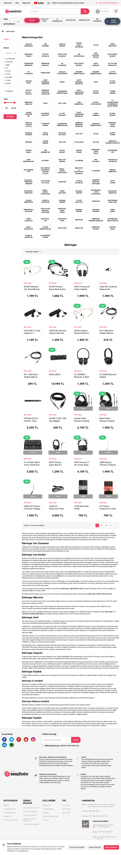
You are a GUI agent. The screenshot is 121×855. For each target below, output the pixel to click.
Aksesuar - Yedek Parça (112, 124)
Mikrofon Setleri (96, 228)
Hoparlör (7, 816)
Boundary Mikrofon (28, 192)
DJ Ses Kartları (79, 201)
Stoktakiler (8, 91)
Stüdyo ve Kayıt (44, 20)
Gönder (76, 740)
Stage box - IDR (45, 220)
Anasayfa (46, 805)
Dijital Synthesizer (96, 103)
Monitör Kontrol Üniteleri (96, 182)
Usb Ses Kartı (29, 82)
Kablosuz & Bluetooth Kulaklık (78, 170)
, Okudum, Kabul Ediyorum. (61, 746)
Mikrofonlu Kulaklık (28, 210)
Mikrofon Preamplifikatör (112, 142)
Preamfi (28, 142)
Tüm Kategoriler (11, 21)
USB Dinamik (45, 45)
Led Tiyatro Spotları (45, 182)
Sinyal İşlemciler (28, 228)
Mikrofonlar (84, 20)
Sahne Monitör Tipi (28, 114)
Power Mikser (112, 92)
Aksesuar (62, 182)
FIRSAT (6, 39)
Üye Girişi (66, 805)
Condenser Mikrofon (28, 64)
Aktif (96, 82)
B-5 (6, 68)
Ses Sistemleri (97, 20)
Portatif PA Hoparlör (112, 160)
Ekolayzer (62, 228)
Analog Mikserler (28, 45)
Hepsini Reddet (95, 847)
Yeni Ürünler (48, 809)
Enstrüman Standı (45, 236)
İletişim (46, 813)
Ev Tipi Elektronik (10, 820)
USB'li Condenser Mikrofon (79, 92)
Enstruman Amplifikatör (112, 220)
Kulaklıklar (71, 20)
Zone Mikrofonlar (28, 160)
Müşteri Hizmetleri (50, 816)
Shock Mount (62, 151)
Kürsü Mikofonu (113, 45)
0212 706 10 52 (94, 811)
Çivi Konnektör (45, 151)
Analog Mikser (62, 45)
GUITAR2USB (9, 59)
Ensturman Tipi (28, 171)
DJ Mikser (79, 160)
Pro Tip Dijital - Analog (28, 92)
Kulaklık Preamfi (28, 134)
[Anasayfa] (3, 31)
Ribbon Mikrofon (113, 171)
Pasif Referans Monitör (45, 82)
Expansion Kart (62, 220)
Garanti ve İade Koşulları (29, 820)
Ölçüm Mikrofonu (28, 201)
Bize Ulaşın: (106, 3)
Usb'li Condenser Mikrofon (79, 114)
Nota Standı (112, 182)
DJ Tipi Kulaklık (62, 114)
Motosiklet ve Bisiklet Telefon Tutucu (45, 170)
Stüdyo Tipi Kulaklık (62, 55)
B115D (7, 74)
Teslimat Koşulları (31, 808)
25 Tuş (95, 45)
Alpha (7, 65)
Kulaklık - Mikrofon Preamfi (28, 182)
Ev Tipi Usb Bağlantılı (112, 64)
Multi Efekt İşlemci (112, 55)
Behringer (28, 283)
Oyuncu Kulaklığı (79, 182)
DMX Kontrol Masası (95, 55)
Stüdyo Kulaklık (45, 55)
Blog (17, 3)
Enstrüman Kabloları (112, 201)
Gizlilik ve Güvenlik (31, 824)
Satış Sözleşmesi (30, 815)
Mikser (6, 805)
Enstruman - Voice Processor (96, 192)
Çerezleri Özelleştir (76, 847)
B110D (7, 71)
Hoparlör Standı (45, 124)
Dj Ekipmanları (57, 20)
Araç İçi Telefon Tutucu (28, 124)
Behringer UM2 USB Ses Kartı (72, 588)
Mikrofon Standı (28, 55)
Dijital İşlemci (113, 82)
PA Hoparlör (62, 64)
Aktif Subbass (95, 64)
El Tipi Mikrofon (113, 73)
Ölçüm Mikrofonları (45, 228)
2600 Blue (8, 62)
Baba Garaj (113, 21)
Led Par (96, 142)
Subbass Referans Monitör (79, 124)
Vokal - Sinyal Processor (62, 170)
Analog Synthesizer (62, 73)
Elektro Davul (112, 228)
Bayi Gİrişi (66, 813)
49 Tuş (95, 134)
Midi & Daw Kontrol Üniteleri (45, 210)
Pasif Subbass (95, 114)
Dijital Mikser (96, 92)
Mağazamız (26, 3)
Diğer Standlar (28, 220)
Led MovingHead (79, 55)
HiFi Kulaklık (95, 160)
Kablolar (79, 228)
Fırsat (32, 20)
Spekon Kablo (29, 151)
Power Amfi (45, 73)
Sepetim (46, 820)
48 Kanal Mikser (78, 210)
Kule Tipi (79, 134)
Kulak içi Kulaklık (62, 134)
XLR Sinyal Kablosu (45, 114)
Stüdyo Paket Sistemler (79, 45)
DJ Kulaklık (79, 142)
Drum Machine (62, 192)
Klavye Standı (112, 134)
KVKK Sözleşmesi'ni (52, 745)
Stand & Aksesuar (45, 201)
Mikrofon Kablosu (45, 64)
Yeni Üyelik (66, 809)
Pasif (45, 103)
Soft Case (62, 103)
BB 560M (8, 77)
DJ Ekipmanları (9, 813)
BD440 (7, 83)
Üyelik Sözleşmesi (30, 811)
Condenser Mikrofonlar (62, 92)
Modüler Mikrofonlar (95, 124)
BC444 (7, 80)
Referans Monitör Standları (45, 92)
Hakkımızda (8, 3)
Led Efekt (45, 160)
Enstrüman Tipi (112, 151)
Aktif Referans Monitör (79, 82)
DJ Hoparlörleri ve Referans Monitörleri (112, 103)
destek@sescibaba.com (98, 816)
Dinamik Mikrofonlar (79, 73)
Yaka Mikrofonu (78, 103)
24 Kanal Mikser (78, 192)
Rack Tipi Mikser (62, 160)
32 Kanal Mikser (62, 201)
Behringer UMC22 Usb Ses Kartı (100, 594)
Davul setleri (45, 134)
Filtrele (10, 117)
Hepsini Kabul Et (111, 847)
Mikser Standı (79, 151)
